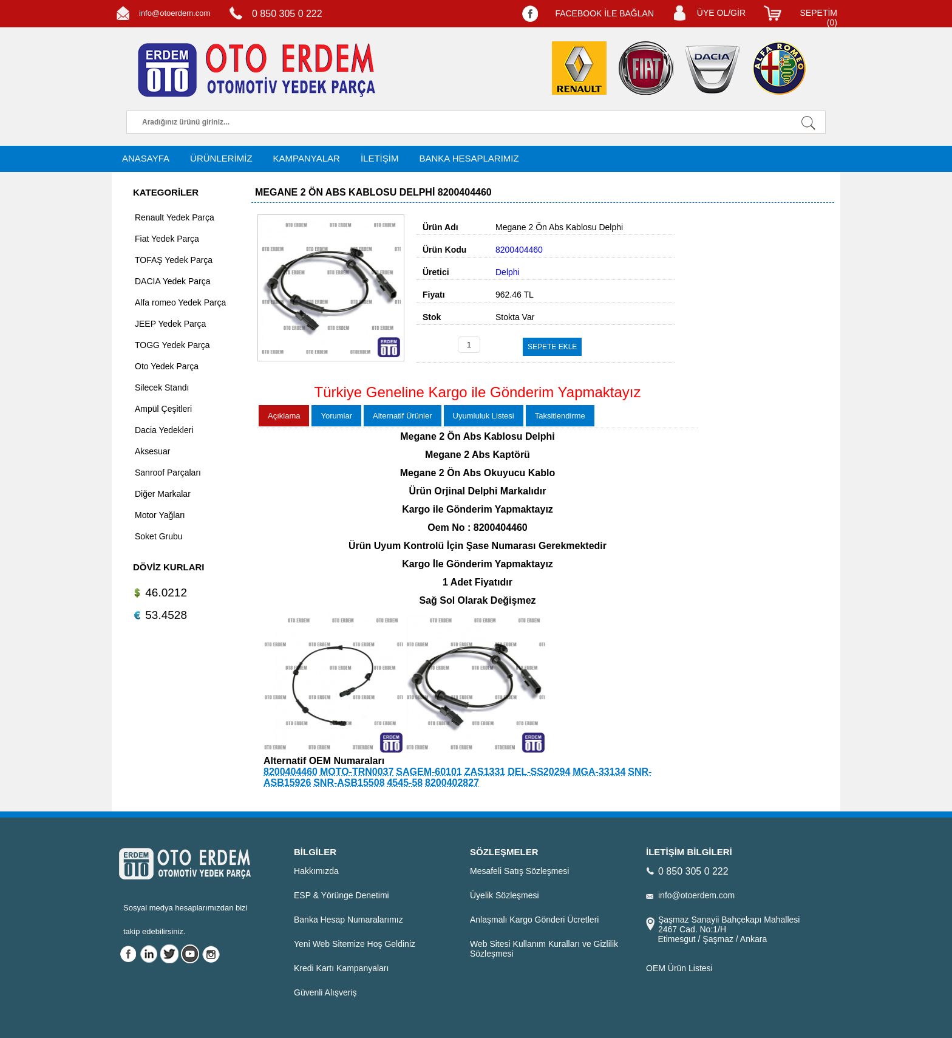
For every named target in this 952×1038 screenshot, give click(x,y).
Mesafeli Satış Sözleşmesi (519, 871)
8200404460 (291, 772)
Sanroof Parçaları (168, 472)
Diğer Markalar (163, 494)
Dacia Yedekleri (164, 430)
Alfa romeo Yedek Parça (180, 302)
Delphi (507, 272)
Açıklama (284, 415)
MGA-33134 (599, 772)
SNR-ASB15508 (348, 782)
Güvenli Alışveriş (325, 992)
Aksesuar (152, 451)
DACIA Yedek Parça (173, 281)
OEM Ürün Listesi (679, 968)
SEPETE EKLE (552, 347)
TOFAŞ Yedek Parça (173, 260)
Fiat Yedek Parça (167, 239)
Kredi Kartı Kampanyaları (341, 968)
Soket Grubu (159, 536)
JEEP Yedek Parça (170, 324)
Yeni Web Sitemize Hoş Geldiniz (354, 944)
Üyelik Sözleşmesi (504, 895)
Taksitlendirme (560, 415)
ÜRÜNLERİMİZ (221, 158)
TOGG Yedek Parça (172, 345)
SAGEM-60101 (429, 772)
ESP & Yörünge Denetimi (341, 895)
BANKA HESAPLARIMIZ (468, 158)
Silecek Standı (162, 387)
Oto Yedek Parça (167, 366)
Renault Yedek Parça (174, 217)
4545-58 (405, 782)
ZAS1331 (485, 772)
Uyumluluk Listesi (483, 415)
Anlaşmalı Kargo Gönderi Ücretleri (534, 919)
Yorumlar (336, 415)
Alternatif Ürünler (402, 415)
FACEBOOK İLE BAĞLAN (604, 13)
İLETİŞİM (380, 158)
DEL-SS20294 (539, 772)
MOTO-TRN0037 (357, 772)
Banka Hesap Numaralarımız (348, 919)
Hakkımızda (316, 871)
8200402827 (452, 782)
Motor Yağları (160, 515)
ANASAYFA (145, 158)
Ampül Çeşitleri (163, 409)
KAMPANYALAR (306, 158)
